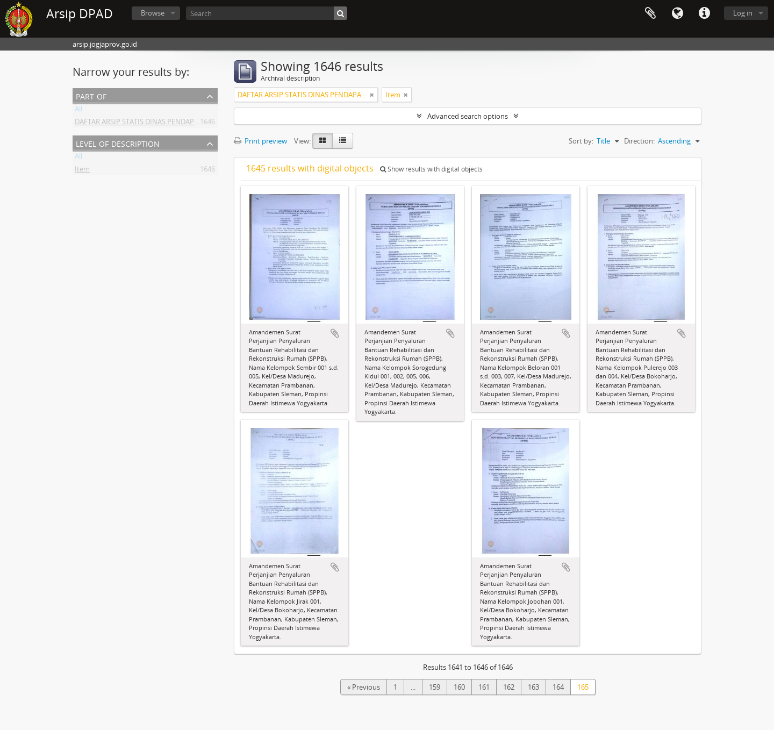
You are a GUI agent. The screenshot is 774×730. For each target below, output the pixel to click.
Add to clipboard (334, 333)
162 (508, 687)
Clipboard (650, 13)
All (78, 111)
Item (82, 171)
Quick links (704, 13)
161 (484, 687)
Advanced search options (467, 116)
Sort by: (581, 141)
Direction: (639, 141)
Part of (91, 95)
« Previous (363, 687)
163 (533, 687)
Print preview (260, 141)
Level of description (118, 142)
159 (434, 687)
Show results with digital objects (431, 169)
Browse (152, 13)
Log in (742, 13)
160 (459, 687)
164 (558, 687)
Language (677, 13)
